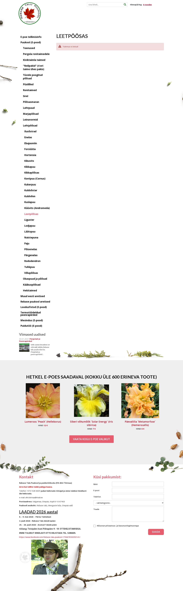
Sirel (25, 96)
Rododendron (32, 261)
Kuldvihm (29, 196)
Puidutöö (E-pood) (31, 325)
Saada (156, 531)
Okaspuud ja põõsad (35, 278)
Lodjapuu (29, 225)
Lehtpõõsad (30, 125)
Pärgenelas (31, 255)
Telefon (97, 496)
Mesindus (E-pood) (31, 320)
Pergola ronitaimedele (36, 54)
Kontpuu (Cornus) (34, 178)
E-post (96, 490)
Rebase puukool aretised (35, 301)
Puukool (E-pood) (30, 42)
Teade (96, 509)
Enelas (28, 137)
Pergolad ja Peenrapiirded (29, 340)
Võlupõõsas (31, 273)
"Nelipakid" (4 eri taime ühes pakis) (33, 67)
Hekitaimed (30, 290)
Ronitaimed (30, 90)
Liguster (29, 219)
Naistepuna (31, 237)
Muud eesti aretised (32, 296)
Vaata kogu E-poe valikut (91, 439)
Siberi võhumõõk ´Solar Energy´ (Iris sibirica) (91, 423)
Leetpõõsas (31, 214)
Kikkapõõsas (31, 172)
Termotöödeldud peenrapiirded (30, 314)
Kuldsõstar (30, 190)
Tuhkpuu (29, 267)
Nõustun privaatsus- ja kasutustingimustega (118, 525)
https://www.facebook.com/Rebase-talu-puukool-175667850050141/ (49, 537)
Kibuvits (29, 161)
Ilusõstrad (30, 131)
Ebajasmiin (30, 143)
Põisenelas (30, 249)
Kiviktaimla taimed (34, 60)
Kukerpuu (30, 184)
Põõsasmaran (31, 102)
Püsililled (28, 84)
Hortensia (30, 155)
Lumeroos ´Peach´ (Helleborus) (43, 421)
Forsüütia (30, 149)
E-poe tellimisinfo (30, 37)
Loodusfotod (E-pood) (33, 307)
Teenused (29, 48)
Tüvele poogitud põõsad (33, 76)
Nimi (95, 484)
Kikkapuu (29, 166)
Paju (26, 243)
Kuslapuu (29, 202)
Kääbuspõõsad (31, 284)
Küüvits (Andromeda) (37, 208)
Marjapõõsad (31, 113)
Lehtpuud (29, 108)
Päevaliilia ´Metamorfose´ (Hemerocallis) (140, 423)
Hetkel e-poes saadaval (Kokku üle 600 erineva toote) (91, 376)
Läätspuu (29, 231)
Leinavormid (30, 119)
